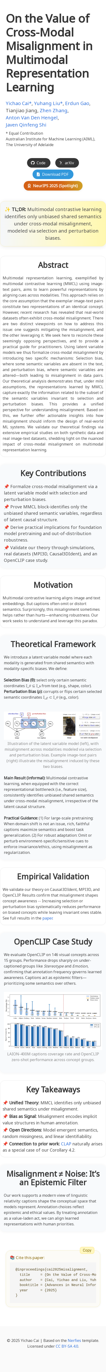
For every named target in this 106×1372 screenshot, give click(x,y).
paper (47, 918)
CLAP (66, 1144)
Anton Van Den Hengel (32, 117)
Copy (87, 1250)
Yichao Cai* (19, 103)
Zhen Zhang (53, 110)
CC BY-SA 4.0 (67, 1346)
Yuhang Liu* (48, 103)
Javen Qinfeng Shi (26, 125)
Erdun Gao (77, 103)
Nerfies (74, 1340)
